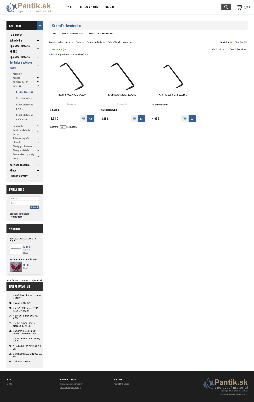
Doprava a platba (88, 7)
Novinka (242, 49)
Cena (78, 42)
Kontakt (109, 7)
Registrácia (16, 216)
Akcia (221, 49)
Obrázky (224, 42)
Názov (67, 42)
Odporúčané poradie (118, 42)
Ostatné (91, 34)
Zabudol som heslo (19, 214)
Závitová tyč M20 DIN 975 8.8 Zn (23, 240)
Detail (25, 252)
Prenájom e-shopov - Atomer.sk (234, 394)
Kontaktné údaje (121, 384)
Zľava (231, 49)
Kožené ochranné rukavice (23, 259)
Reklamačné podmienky (71, 384)
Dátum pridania (94, 42)
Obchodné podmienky (70, 387)
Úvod (69, 7)
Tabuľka (239, 42)
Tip (213, 49)
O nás (9, 384)
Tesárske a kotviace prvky (72, 34)
